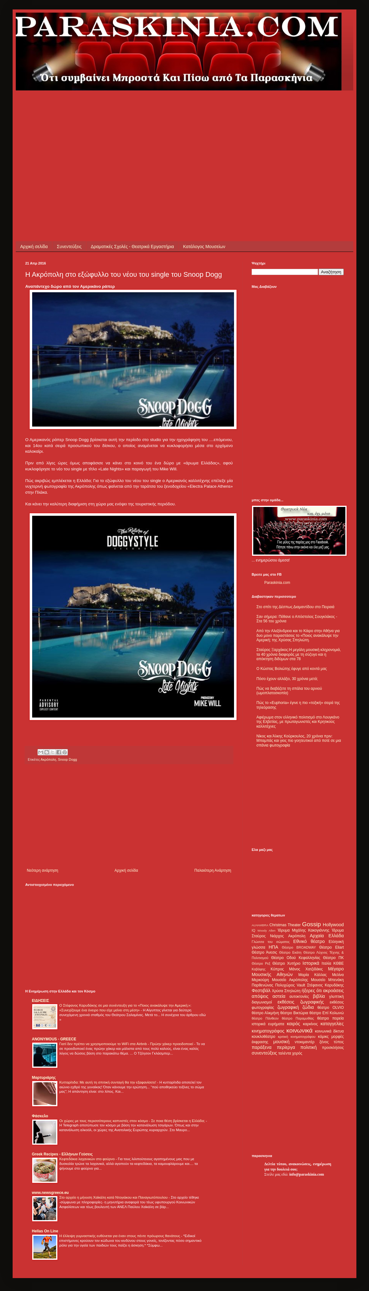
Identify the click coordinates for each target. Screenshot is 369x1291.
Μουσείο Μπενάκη (327, 980)
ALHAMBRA (260, 925)
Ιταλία (326, 963)
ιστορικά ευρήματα (268, 1024)
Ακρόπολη (48, 759)
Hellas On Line (45, 1231)
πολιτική (308, 1047)
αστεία (278, 996)
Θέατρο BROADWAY (299, 947)
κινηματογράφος (268, 1030)
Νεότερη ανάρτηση (42, 870)
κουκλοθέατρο (263, 1036)
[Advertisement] (103, 134)
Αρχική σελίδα (34, 246)
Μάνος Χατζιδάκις (306, 969)
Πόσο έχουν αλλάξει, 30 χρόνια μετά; (287, 679)
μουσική (281, 1041)
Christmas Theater (285, 925)
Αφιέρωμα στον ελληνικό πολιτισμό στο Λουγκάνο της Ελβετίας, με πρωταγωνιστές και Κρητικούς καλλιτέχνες (297, 722)
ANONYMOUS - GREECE (54, 1039)
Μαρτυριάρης (44, 1077)
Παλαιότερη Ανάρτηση (212, 870)
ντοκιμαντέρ (305, 1042)
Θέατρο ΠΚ (333, 958)
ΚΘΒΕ (338, 963)
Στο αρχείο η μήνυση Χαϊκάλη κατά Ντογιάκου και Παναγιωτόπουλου (114, 1197)
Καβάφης (259, 969)
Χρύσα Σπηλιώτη (286, 991)
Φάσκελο (40, 1116)
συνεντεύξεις (264, 1052)
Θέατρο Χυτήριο (286, 963)
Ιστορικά (310, 963)
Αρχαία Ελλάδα (327, 935)
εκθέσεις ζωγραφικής (301, 1001)
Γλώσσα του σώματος (271, 942)
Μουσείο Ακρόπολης (290, 980)
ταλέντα (284, 1053)
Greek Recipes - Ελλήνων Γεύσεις (62, 1154)
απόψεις (260, 996)
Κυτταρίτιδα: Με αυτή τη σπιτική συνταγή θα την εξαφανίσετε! (108, 1082)
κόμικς (323, 1036)
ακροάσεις (333, 990)
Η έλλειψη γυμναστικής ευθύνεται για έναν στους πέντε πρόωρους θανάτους (120, 1236)
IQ (253, 930)
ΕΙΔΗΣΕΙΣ (40, 1000)
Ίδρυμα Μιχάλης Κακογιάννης (303, 930)
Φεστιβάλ (261, 990)
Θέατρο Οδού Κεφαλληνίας (295, 958)
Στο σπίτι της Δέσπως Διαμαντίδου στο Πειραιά (295, 607)
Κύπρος (277, 969)
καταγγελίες (332, 1023)
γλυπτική (336, 996)
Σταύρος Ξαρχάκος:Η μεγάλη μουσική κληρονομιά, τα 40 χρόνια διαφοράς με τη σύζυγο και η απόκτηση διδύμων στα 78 (298, 654)
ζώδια (308, 1007)
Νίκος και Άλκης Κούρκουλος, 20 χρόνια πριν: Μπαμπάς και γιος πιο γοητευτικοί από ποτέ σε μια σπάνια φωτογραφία (298, 740)
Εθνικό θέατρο (309, 941)
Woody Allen (266, 930)
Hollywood (333, 924)
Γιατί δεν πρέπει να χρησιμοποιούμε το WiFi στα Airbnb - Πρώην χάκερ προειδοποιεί (126, 1044)
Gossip (311, 924)
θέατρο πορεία (330, 1018)
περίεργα (286, 1047)
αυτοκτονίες (299, 996)
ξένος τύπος (331, 1042)
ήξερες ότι (312, 990)
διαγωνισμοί (262, 1002)
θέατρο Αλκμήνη (265, 1013)
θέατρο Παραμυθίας (298, 1018)
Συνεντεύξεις (69, 246)
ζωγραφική (288, 1007)
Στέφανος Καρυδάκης (325, 985)
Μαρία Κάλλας (312, 975)
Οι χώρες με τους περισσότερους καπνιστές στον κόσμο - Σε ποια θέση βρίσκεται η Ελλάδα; (132, 1121)
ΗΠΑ (273, 947)
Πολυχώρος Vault (290, 985)
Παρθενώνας (262, 985)
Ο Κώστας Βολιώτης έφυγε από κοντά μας (291, 668)
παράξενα (262, 1047)
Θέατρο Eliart (331, 947)
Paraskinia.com (277, 582)
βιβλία (319, 996)
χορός (297, 1053)
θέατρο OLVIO (330, 1007)
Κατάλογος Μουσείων (204, 246)
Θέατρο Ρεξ (261, 963)
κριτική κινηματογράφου (296, 1036)
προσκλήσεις (333, 1047)
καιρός (293, 1023)
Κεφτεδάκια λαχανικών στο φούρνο (87, 1159)
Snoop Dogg (67, 759)
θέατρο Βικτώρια (294, 1013)
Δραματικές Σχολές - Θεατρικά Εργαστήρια (132, 246)
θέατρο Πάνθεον (265, 1018)
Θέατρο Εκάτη (290, 952)
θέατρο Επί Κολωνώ (326, 1013)
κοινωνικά (299, 1030)
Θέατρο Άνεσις (264, 952)
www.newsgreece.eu (50, 1192)
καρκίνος (310, 1024)
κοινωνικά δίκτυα (329, 1031)
